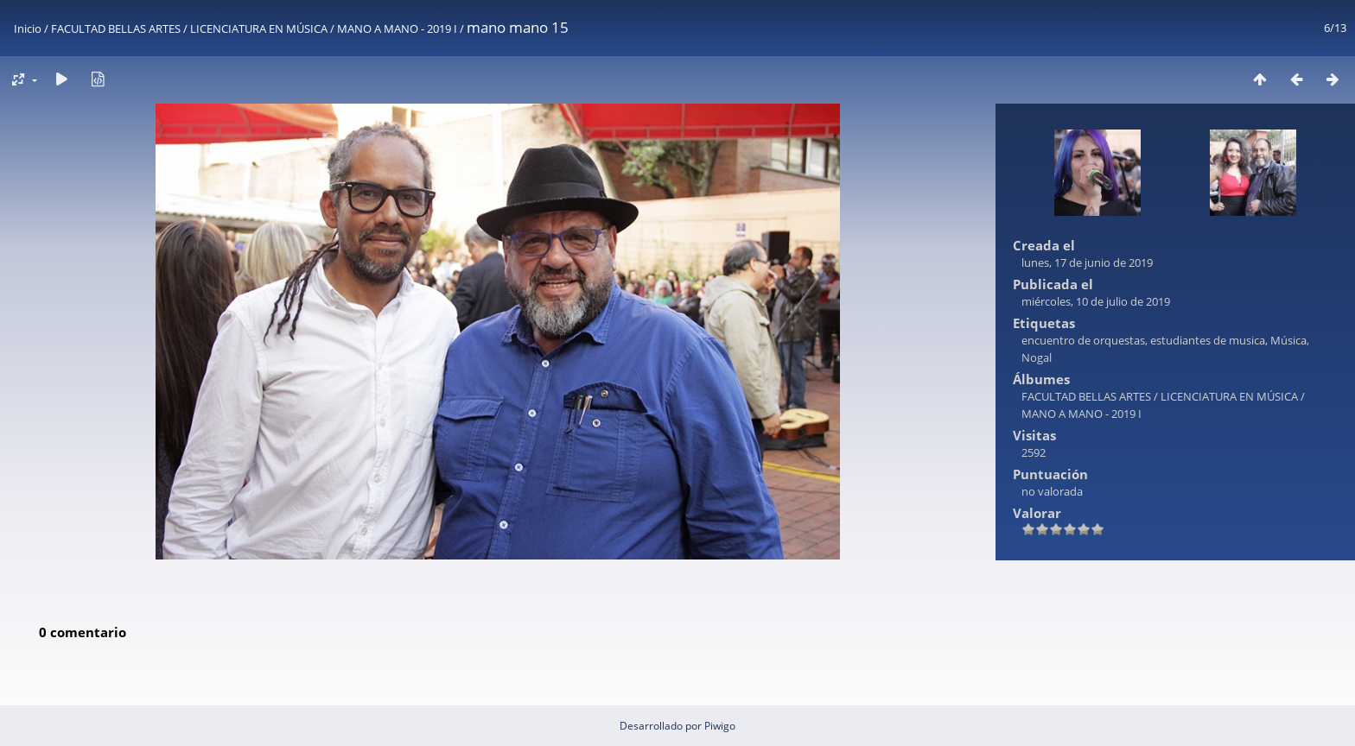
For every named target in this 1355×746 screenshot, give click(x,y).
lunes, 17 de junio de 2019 (1087, 262)
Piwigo (719, 725)
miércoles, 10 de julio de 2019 (1095, 301)
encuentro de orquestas (1083, 340)
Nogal (1036, 357)
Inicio (27, 28)
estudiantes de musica (1207, 340)
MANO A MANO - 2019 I (397, 28)
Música (1288, 340)
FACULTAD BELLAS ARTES (116, 28)
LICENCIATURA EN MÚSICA (259, 28)
